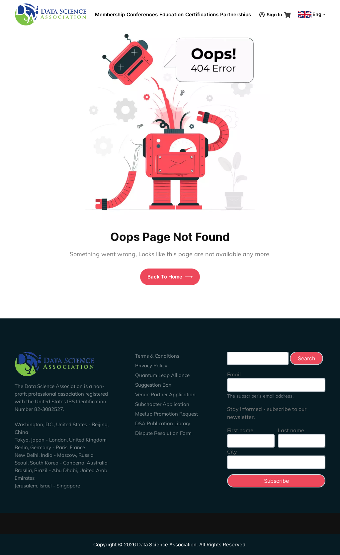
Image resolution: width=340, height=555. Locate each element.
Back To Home (170, 277)
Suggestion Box (153, 385)
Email (234, 374)
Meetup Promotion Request (166, 414)
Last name (291, 430)
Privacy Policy (151, 365)
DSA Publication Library (162, 423)
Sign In (270, 14)
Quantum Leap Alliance (162, 375)
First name (240, 430)
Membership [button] (110, 14)
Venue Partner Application (165, 394)
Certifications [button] (201, 14)
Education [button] (171, 14)
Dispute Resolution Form (163, 433)
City (232, 451)
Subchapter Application (162, 404)
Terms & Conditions (157, 356)
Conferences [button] (142, 14)
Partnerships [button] (235, 14)
